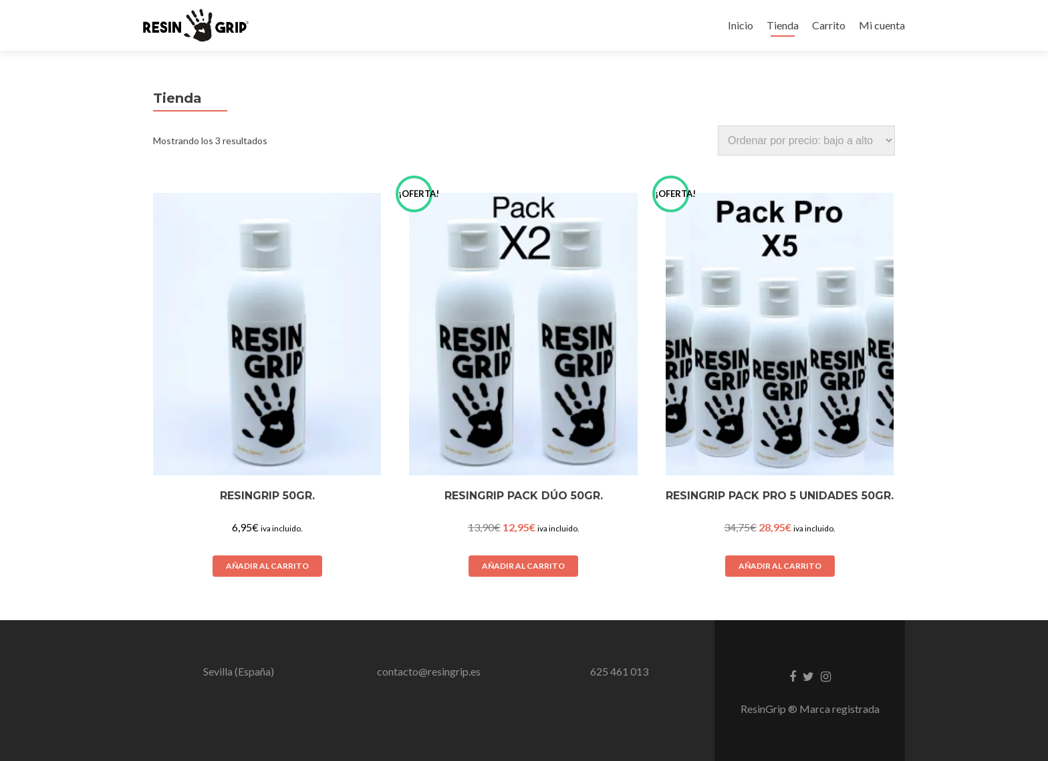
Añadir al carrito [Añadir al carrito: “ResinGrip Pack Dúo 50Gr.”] (523, 566)
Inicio (740, 25)
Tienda (783, 25)
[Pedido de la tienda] (806, 140)
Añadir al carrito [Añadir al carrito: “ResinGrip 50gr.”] (267, 566)
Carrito (828, 25)
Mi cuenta (882, 25)
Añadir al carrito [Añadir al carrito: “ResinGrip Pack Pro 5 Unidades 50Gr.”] (780, 566)
